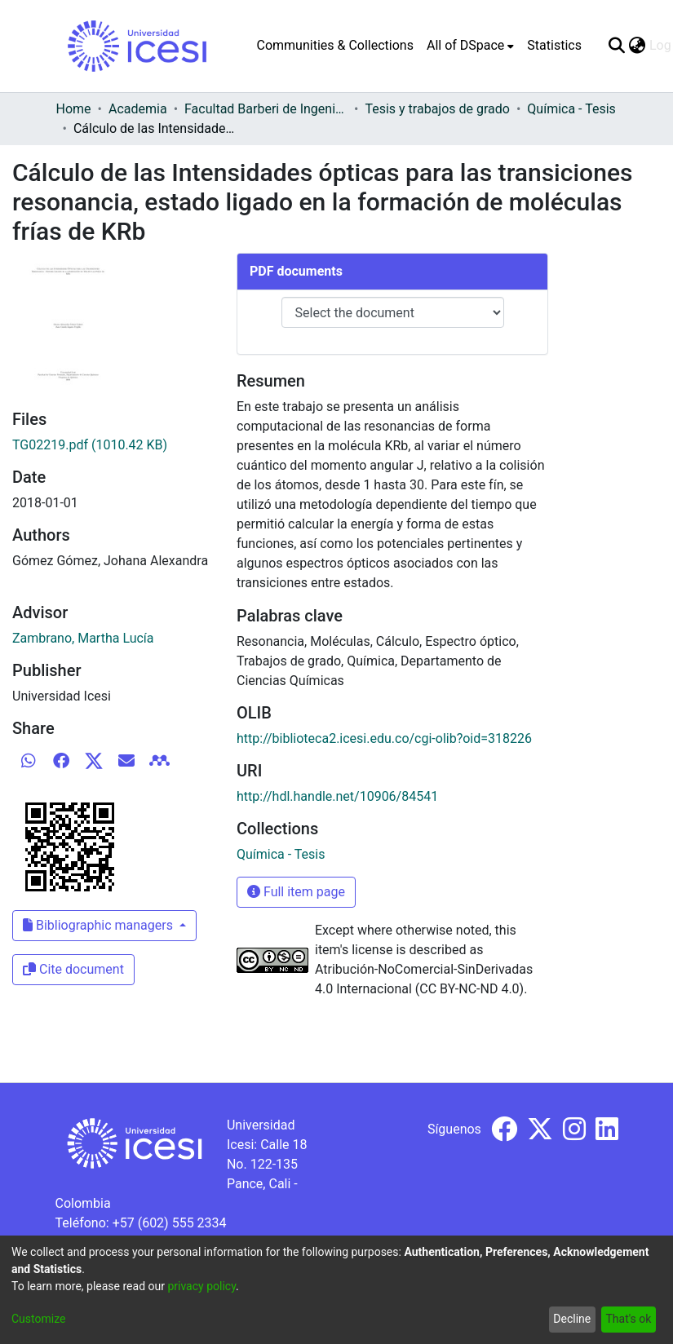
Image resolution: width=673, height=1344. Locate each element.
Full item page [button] (296, 892)
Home (73, 109)
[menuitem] (470, 45)
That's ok (628, 1318)
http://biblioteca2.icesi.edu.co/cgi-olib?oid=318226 (384, 738)
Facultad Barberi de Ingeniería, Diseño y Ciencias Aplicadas (266, 109)
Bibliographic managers (99, 925)
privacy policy (201, 1286)
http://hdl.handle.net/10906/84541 (337, 796)
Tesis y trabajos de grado (437, 109)
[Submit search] (617, 45)
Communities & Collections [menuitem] (335, 45)
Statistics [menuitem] (554, 45)
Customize (38, 1318)
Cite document (73, 969)
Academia (137, 109)
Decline (572, 1318)
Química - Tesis (571, 109)
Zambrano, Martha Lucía (83, 638)
